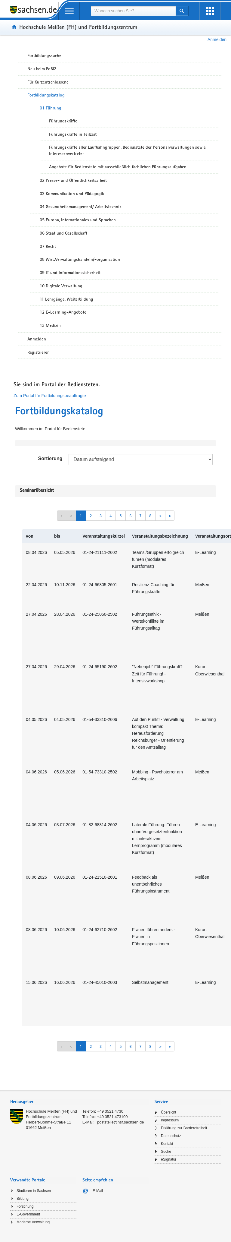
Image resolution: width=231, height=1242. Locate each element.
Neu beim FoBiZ (42, 68)
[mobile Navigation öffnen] (69, 11)
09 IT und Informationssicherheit (70, 272)
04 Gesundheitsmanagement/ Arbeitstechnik (81, 206)
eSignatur (168, 1159)
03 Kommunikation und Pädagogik (72, 193)
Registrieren (38, 352)
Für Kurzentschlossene (48, 82)
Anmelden (217, 39)
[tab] (79, 1102)
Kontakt (167, 1144)
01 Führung (50, 108)
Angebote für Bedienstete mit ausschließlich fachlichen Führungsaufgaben (117, 166)
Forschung (25, 1206)
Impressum (170, 1120)
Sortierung (50, 458)
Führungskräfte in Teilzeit (73, 134)
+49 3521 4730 (110, 1111)
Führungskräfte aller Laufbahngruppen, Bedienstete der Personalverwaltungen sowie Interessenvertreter (127, 150)
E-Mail (98, 1191)
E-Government (28, 1214)
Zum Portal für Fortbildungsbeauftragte (50, 395)
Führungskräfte (63, 121)
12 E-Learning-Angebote (63, 312)
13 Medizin (50, 325)
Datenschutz (171, 1136)
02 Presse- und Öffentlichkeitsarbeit (73, 180)
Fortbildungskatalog (46, 95)
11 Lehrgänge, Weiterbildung (66, 299)
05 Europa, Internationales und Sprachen (78, 220)
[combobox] (133, 11)
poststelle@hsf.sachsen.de (120, 1122)
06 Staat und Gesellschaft (63, 233)
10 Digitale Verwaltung (61, 286)
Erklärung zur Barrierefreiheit (184, 1128)
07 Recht (48, 246)
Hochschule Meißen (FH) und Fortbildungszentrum (78, 26)
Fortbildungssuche (44, 55)
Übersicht (168, 1112)
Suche (166, 1151)
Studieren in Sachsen (34, 1191)
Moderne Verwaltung (33, 1222)
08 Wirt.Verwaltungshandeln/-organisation (80, 259)
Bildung (23, 1198)
